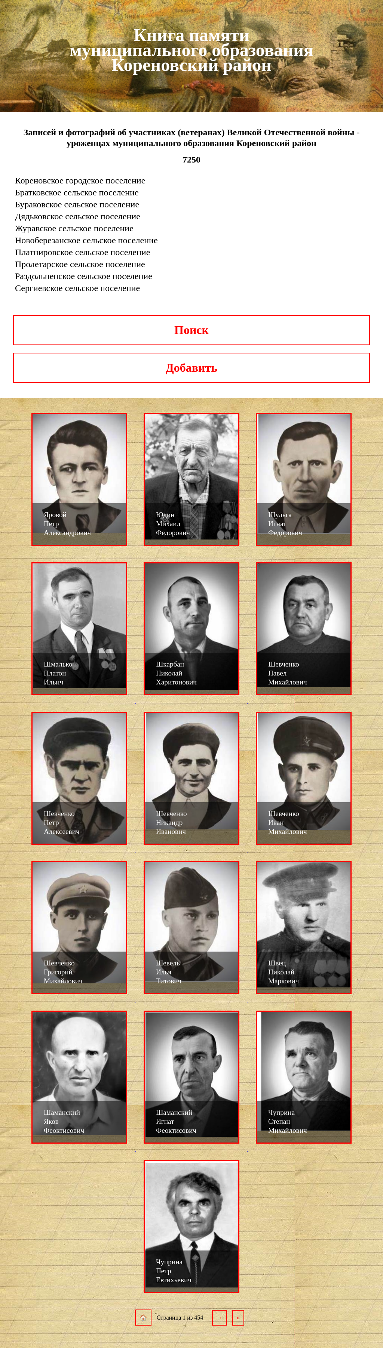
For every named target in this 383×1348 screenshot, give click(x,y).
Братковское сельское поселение (77, 192)
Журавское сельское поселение (74, 228)
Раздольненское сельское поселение (83, 276)
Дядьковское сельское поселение (77, 216)
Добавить (191, 367)
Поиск (191, 330)
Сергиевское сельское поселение (77, 288)
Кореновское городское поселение (80, 180)
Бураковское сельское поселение (77, 204)
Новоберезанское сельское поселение (86, 240)
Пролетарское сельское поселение (80, 264)
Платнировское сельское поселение (82, 252)
